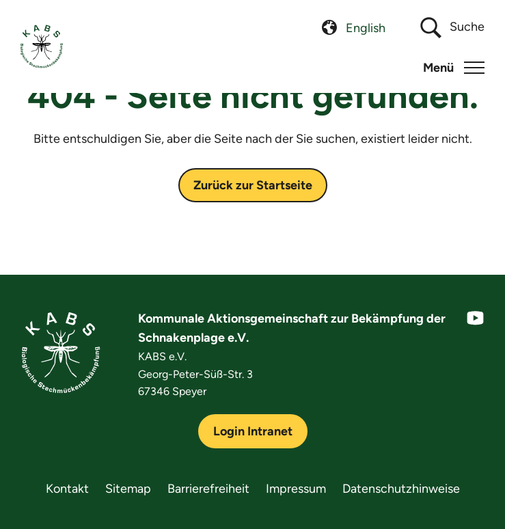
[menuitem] (365, 27)
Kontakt (67, 488)
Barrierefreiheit (208, 488)
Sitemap (128, 488)
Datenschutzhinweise (401, 488)
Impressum (296, 488)
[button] (453, 67)
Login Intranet (252, 431)
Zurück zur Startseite (252, 185)
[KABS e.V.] (42, 46)
